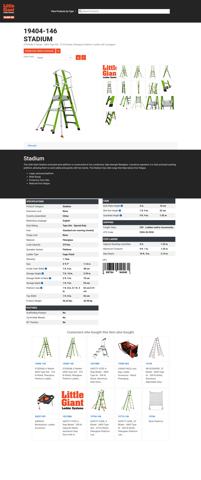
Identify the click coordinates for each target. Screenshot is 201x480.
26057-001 (40, 416)
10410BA (95, 363)
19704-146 (95, 416)
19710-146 (123, 416)
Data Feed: (29, 56)
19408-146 (68, 363)
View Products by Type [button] (62, 11)
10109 (149, 363)
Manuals (32, 145)
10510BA (67, 416)
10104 (152, 416)
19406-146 (40, 363)
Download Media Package (39, 51)
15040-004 (123, 363)
